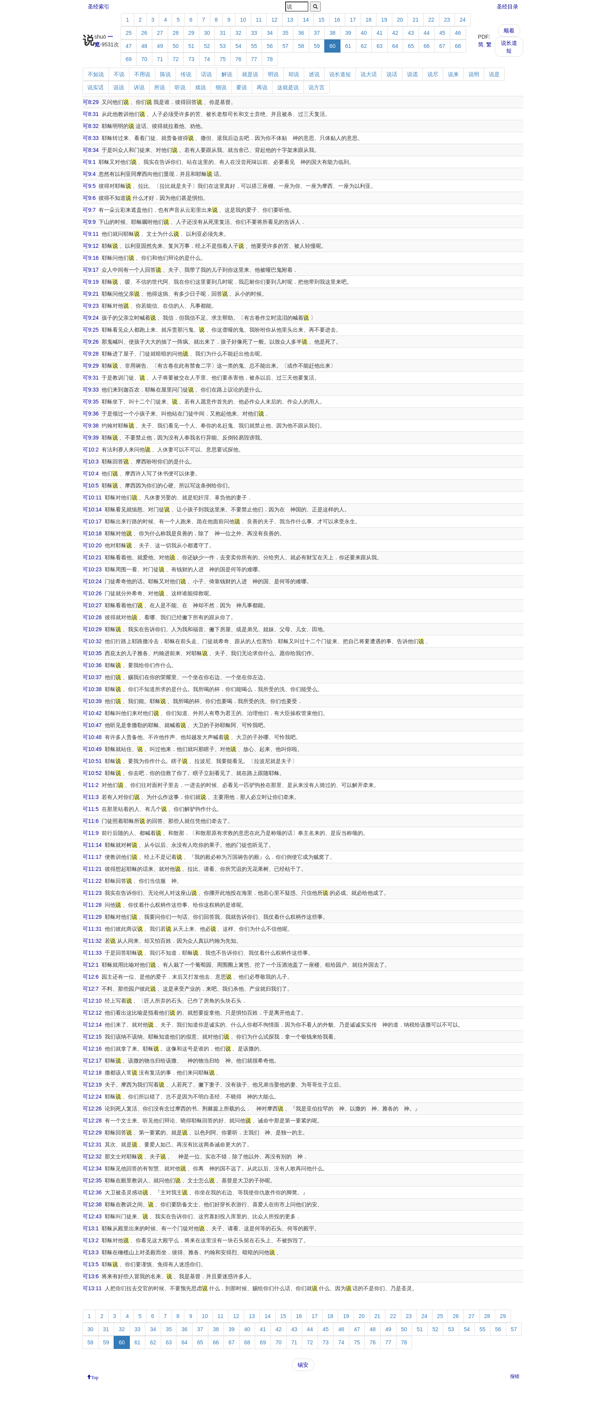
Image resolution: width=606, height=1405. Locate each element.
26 (144, 33)
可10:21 (92, 557)
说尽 (432, 74)
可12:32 (92, 1156)
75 (223, 59)
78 (270, 59)
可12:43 (92, 1216)
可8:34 (91, 150)
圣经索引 (98, 6)
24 (463, 20)
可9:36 (91, 413)
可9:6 (89, 198)
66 (427, 46)
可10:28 (92, 617)
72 (176, 59)
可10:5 (91, 485)
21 (415, 20)
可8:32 (91, 126)
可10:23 (92, 569)
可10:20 (92, 545)
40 (364, 33)
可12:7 (91, 989)
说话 (391, 74)
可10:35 (92, 653)
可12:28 (92, 1120)
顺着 (509, 30)
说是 (494, 74)
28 (176, 33)
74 (207, 59)
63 (379, 46)
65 (411, 46)
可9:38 (91, 425)
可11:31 (92, 929)
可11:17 (92, 857)
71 (160, 59)
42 (395, 33)
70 (144, 59)
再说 (262, 87)
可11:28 (92, 905)
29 (191, 33)
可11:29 (92, 917)
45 (442, 33)
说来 (453, 74)
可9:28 (91, 354)
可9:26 (91, 342)
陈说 (165, 74)
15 (321, 20)
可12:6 (91, 977)
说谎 (412, 74)
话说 (206, 74)
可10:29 (92, 629)
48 (144, 46)
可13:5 (91, 1264)
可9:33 (91, 390)
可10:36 (92, 665)
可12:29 (92, 1132)
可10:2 (91, 449)
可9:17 (91, 270)
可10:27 (92, 605)
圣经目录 (507, 6)
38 (332, 33)
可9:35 (91, 402)
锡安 (303, 1365)
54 (238, 46)
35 (286, 33)
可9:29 (91, 366)
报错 (514, 1376)
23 (447, 20)
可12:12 (92, 1013)
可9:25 (91, 330)
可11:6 (91, 821)
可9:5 (89, 186)
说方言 (316, 87)
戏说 (200, 87)
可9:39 (91, 437)
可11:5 (91, 809)
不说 (119, 74)
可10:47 (92, 725)
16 (337, 20)
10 (243, 20)
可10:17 (92, 521)
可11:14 (92, 845)
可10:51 (92, 761)
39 (348, 33)
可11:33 (92, 953)
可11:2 (91, 785)
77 (254, 59)
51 (191, 46)
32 (238, 33)
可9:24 (91, 318)
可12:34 (92, 1168)
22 (431, 20)
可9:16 (91, 258)
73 (191, 59)
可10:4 (91, 473)
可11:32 (92, 941)
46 (458, 33)
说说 (118, 87)
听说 (180, 87)
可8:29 (91, 102)
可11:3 (91, 797)
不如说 (96, 74)
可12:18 (92, 1073)
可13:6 (91, 1276)
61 (348, 46)
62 (364, 46)
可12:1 (91, 965)
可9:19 (91, 282)
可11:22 (92, 881)
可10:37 (92, 677)
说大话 (369, 74)
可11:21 (92, 869)
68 (458, 46)
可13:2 (91, 1240)
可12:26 (92, 1108)
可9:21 (91, 294)
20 (400, 20)
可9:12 (91, 246)
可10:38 (92, 689)
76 (238, 59)
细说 (221, 87)
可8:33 (91, 138)
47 (129, 46)
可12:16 (92, 1049)
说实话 (95, 87)
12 (274, 20)
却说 (293, 74)
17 (353, 20)
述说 (314, 74)
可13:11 (92, 1288)
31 (223, 33)
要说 (241, 87)
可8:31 (91, 114)
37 (317, 33)
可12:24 (92, 1096)
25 (129, 33)
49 (160, 46)
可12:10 (92, 1001)
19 (384, 20)
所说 (159, 87)
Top (95, 1376)
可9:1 (89, 162)
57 (286, 46)
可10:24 (92, 581)
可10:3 (91, 461)
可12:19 (92, 1084)
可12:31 (92, 1144)
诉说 (139, 87)
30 (207, 33)
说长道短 (509, 47)
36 (301, 33)
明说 (273, 74)
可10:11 (92, 497)
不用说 (142, 74)
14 (306, 20)
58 (301, 46)
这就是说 (288, 87)
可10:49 (92, 749)
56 (270, 46)
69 (129, 59)
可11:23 (92, 893)
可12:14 (92, 1025)
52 (207, 46)
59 (317, 46)
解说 (226, 74)
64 (395, 46)
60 (332, 46)
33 (254, 33)
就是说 (250, 74)
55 (254, 46)
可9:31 (91, 378)
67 (442, 46)
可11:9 (91, 833)
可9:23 (91, 306)
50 (176, 46)
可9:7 (89, 210)
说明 (473, 74)
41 (379, 33)
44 (427, 33)
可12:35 (92, 1180)
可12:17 (92, 1061)
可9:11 (91, 234)
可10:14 (92, 509)
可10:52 (92, 773)
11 (259, 20)
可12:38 (92, 1204)
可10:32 (92, 641)
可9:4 (89, 174)
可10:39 (92, 701)
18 (369, 20)
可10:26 (92, 593)
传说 (185, 74)
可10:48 (92, 737)
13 (290, 20)
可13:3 (91, 1252)
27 (160, 33)
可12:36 (92, 1192)
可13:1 (91, 1228)
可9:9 (89, 222)
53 (223, 46)
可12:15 (92, 1037)
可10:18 (92, 533)
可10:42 (92, 713)
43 (411, 33)
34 (270, 33)
